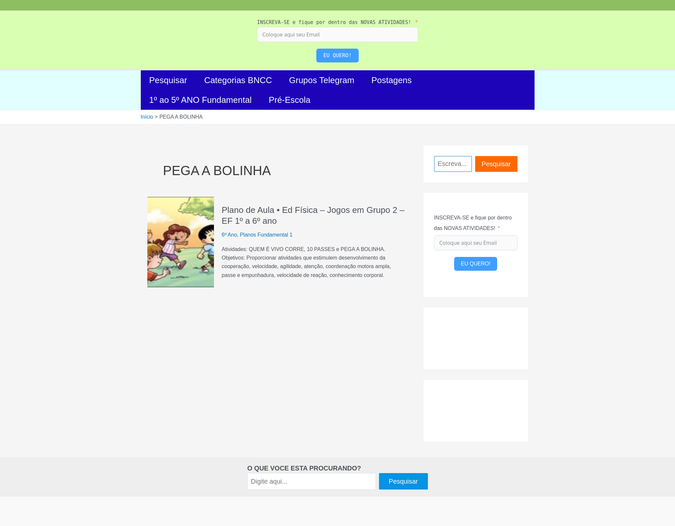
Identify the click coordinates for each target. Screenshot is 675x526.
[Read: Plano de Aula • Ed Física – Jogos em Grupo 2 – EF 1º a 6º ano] (180, 241)
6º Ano (229, 235)
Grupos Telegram (321, 80)
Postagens (391, 80)
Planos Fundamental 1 (266, 235)
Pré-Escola (289, 100)
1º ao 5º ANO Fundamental (200, 100)
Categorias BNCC (238, 80)
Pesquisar (168, 80)
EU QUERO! (337, 55)
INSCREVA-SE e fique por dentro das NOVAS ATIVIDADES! (334, 22)
